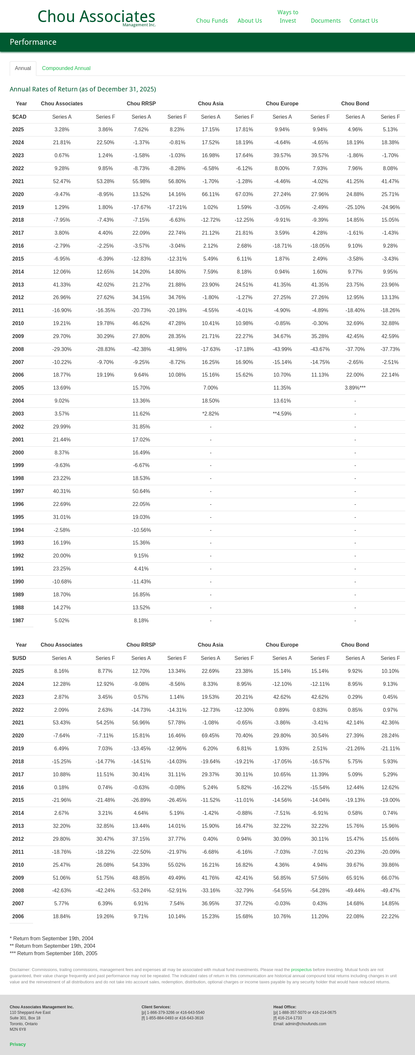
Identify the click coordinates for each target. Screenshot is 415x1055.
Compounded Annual (66, 68)
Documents (326, 20)
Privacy (18, 1044)
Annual (23, 68)
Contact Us (364, 20)
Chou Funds (212, 20)
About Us (250, 20)
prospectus (301, 969)
